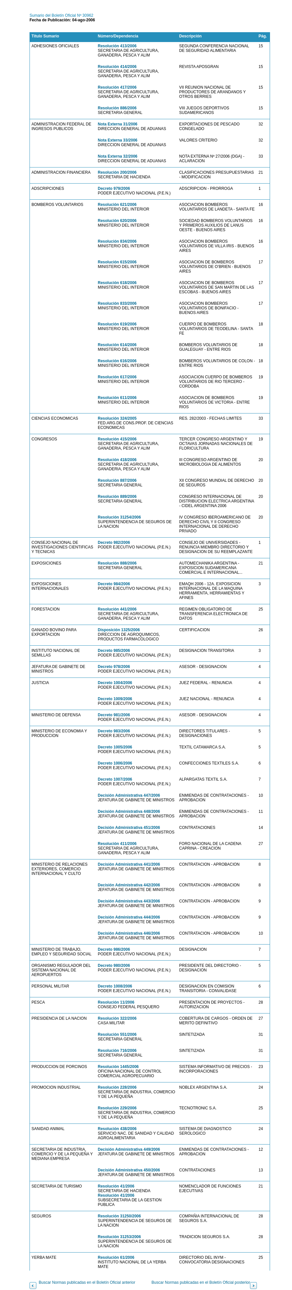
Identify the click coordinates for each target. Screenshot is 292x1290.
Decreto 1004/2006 (115, 682)
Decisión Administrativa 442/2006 (129, 885)
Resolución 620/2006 (117, 220)
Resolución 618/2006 (117, 282)
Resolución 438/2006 (117, 1128)
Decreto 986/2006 (114, 949)
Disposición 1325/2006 (119, 630)
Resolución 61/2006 (116, 1257)
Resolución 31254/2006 (119, 517)
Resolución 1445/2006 (118, 1066)
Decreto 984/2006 (114, 584)
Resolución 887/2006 (117, 480)
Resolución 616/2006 (117, 361)
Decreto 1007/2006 (115, 779)
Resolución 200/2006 (117, 172)
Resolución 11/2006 (116, 1002)
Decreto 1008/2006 (115, 986)
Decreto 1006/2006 (115, 763)
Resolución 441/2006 (117, 609)
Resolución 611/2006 (117, 397)
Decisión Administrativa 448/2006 (129, 811)
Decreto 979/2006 (114, 188)
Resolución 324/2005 (117, 418)
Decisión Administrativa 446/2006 (129, 933)
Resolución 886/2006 (117, 108)
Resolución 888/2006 (117, 563)
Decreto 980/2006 (114, 965)
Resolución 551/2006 (117, 1034)
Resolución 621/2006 (117, 204)
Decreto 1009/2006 (115, 699)
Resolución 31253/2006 (119, 1236)
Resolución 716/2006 (117, 1050)
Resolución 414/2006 (117, 66)
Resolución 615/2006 (117, 262)
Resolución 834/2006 (117, 241)
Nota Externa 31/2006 (117, 124)
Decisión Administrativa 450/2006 (129, 1170)
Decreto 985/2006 (114, 650)
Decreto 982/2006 (114, 542)
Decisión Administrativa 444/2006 (129, 917)
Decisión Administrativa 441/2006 (129, 864)
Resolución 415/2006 (117, 439)
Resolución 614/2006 (117, 345)
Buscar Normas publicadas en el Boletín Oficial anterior (87, 1282)
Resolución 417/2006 (117, 87)
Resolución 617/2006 (117, 377)
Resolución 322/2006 (117, 1018)
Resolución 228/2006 (117, 1087)
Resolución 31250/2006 (119, 1216)
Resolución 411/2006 (117, 843)
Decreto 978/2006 (114, 666)
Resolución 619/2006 (117, 324)
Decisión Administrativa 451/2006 (129, 827)
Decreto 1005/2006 (115, 747)
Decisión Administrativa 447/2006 (129, 795)
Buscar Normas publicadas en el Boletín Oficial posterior (201, 1282)
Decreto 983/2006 (114, 731)
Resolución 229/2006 (117, 1108)
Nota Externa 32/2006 (117, 156)
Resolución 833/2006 (117, 303)
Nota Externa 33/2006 (117, 140)
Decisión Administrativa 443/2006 (129, 901)
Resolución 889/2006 (117, 496)
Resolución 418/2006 (117, 459)
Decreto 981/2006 (114, 715)
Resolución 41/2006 (116, 1186)
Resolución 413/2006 (117, 46)
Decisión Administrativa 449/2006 (129, 1149)
